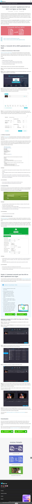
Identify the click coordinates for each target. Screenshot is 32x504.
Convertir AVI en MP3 (16, 449)
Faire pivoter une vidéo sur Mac (16, 471)
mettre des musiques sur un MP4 (11, 412)
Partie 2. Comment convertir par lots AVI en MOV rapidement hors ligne (14, 39)
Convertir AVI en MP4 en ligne (16, 460)
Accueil (2, 3)
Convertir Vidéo (9, 3)
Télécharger (10, 314)
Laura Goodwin (11, 11)
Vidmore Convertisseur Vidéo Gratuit (6, 52)
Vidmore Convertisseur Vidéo (9, 284)
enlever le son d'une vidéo (21, 412)
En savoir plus (28, 502)
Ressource (4, 3)
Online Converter (6, 136)
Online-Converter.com (5, 218)
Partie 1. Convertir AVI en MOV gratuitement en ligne (11, 38)
